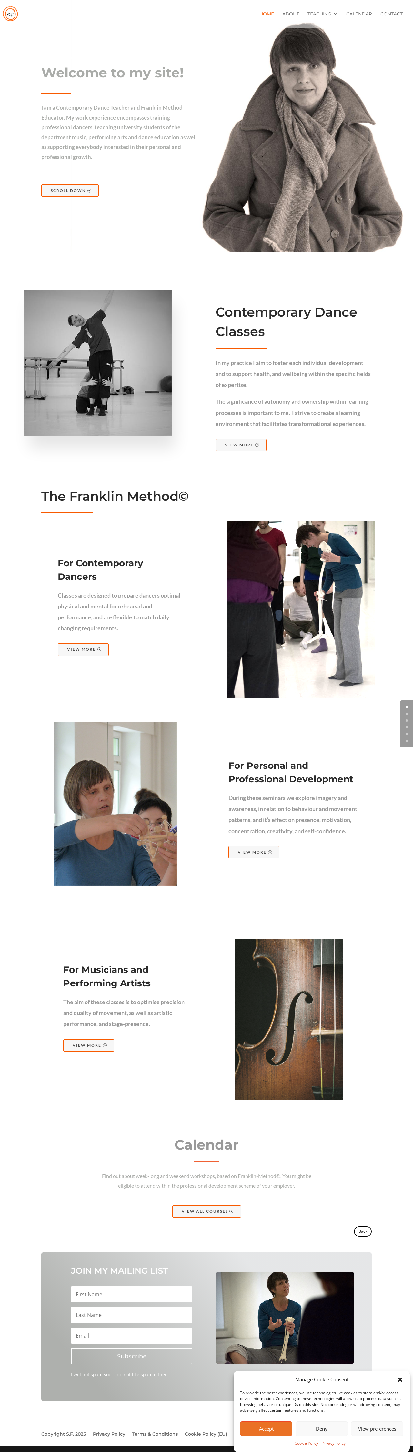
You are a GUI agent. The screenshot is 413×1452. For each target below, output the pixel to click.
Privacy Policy (109, 1434)
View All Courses (205, 1211)
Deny (321, 1440)
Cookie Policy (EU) (206, 1434)
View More (239, 444)
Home (266, 14)
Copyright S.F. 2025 (63, 1434)
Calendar (359, 14)
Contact (391, 14)
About (290, 14)
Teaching (319, 14)
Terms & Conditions (155, 1434)
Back (362, 1231)
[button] (400, 1392)
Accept (266, 1440)
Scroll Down (68, 190)
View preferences (377, 1440)
